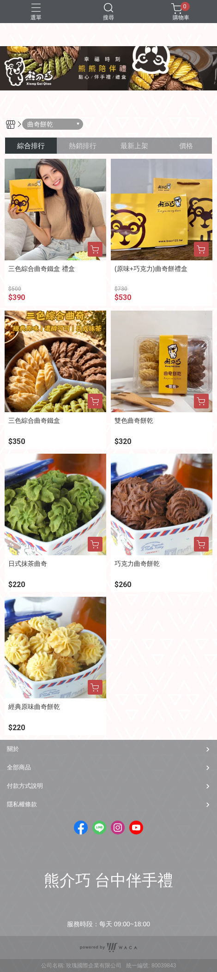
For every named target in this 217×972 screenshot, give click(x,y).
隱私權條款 (22, 804)
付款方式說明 (25, 785)
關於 (13, 748)
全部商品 (19, 767)
